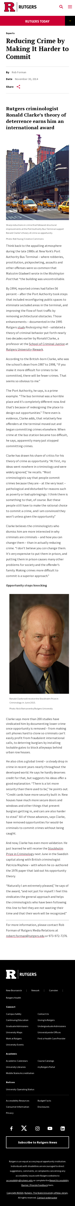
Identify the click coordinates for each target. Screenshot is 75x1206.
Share (13, 86)
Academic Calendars (17, 1060)
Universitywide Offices (49, 1032)
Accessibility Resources (17, 1100)
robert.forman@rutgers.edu (25, 936)
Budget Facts (44, 1100)
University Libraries (16, 1066)
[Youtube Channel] (50, 1128)
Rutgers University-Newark (24, 349)
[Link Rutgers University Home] (28, 7)
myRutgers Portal (46, 1066)
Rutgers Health (13, 997)
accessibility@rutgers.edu (19, 1180)
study (21, 327)
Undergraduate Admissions (52, 1026)
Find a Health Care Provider (51, 1038)
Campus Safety (13, 1013)
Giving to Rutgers (46, 1020)
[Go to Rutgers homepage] (21, 975)
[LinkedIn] (63, 1128)
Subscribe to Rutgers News (37, 1142)
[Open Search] (61, 7)
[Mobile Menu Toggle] (70, 7)
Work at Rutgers (14, 1038)
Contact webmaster (47, 1197)
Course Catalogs (46, 1060)
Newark (35, 990)
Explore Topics (70, 20)
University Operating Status (20, 1089)
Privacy (10, 1112)
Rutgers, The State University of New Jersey (46, 1192)
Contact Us (43, 1013)
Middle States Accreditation (20, 1073)
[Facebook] (11, 1128)
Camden (53, 990)
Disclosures (43, 1106)
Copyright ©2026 (15, 1192)
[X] (24, 1128)
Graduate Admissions (17, 1026)
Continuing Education (17, 1020)
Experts (10, 33)
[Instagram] (37, 1128)
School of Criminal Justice (47, 344)
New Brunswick (14, 990)
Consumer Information (17, 1106)
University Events (15, 1044)
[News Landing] (37, 24)
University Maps (14, 1032)
